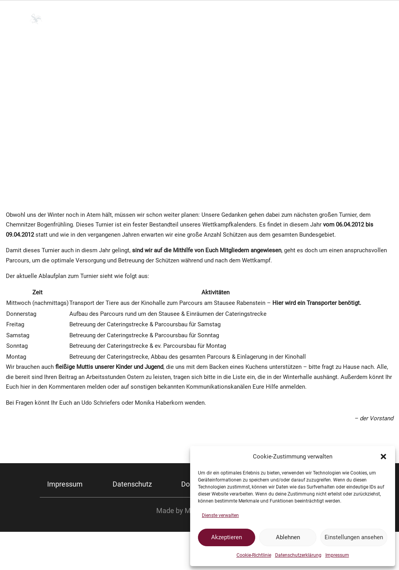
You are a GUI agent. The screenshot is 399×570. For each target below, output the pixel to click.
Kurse (309, 18)
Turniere (270, 18)
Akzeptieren (226, 537)
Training (228, 18)
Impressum (337, 555)
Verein (188, 18)
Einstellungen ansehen (354, 537)
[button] (383, 456)
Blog (362, 18)
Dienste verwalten (220, 515)
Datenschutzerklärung (298, 555)
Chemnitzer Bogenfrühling (39, 494)
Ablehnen (288, 537)
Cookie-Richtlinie (254, 555)
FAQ (340, 18)
